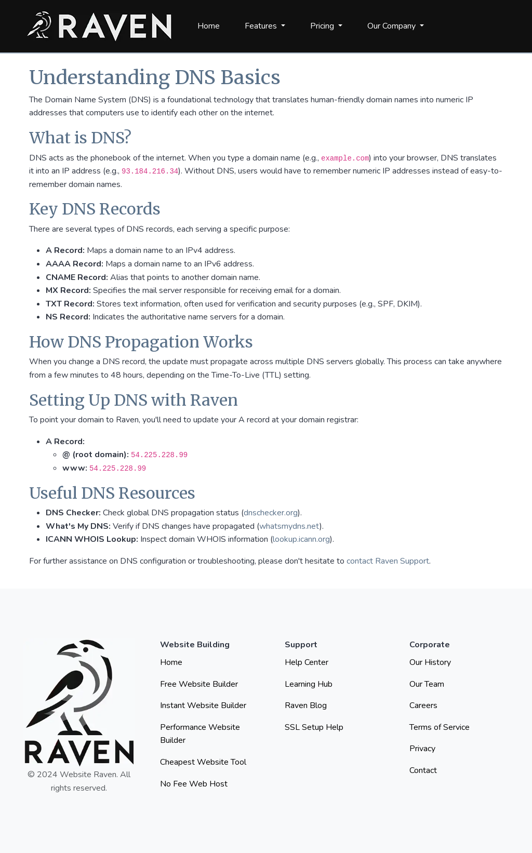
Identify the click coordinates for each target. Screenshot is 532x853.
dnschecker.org (271, 512)
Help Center (306, 662)
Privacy (422, 748)
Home (208, 26)
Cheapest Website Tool (203, 762)
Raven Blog (306, 705)
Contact (423, 770)
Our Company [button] (392, 26)
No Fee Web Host (194, 784)
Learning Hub (308, 684)
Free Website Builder (199, 684)
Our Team (426, 684)
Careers (423, 705)
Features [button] (262, 26)
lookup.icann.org (301, 539)
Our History (430, 662)
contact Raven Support (388, 561)
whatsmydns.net (289, 526)
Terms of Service (439, 727)
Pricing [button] (323, 26)
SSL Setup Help (314, 727)
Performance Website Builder (200, 734)
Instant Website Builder (203, 705)
